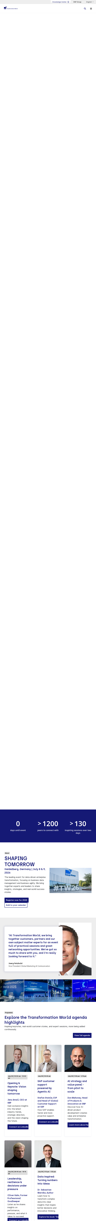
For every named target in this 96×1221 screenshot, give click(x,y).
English (89, 2)
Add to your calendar (16, 905)
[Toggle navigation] (91, 9)
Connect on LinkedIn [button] (18, 1127)
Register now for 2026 (16, 900)
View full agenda (82, 1035)
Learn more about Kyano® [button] (78, 1125)
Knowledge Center (60, 2)
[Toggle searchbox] (85, 9)
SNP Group (77, 2)
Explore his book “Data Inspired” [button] (48, 1217)
